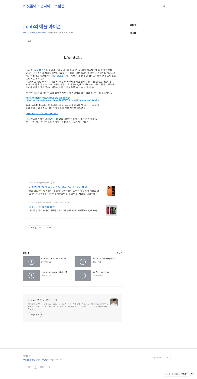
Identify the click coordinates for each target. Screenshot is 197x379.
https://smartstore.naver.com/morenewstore (47, 202)
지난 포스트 (57, 76)
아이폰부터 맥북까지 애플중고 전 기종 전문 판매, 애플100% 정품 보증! (63, 210)
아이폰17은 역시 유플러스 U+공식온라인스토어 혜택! (58, 187)
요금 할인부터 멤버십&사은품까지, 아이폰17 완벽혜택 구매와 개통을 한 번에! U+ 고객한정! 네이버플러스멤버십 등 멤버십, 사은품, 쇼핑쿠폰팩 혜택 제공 (64, 192)
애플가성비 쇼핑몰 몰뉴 (42, 206)
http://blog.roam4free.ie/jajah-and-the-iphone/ (48, 98)
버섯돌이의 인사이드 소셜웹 (43, 6)
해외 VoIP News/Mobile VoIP (34, 32)
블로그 (42, 70)
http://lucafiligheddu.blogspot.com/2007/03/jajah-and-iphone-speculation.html (63, 100)
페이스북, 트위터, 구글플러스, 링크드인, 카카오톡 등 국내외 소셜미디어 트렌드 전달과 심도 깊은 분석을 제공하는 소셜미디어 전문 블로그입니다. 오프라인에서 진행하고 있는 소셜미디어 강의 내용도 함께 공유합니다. (68, 306)
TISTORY (27, 356)
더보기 (119, 253)
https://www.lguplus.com (39, 183)
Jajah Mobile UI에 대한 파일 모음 (42, 113)
